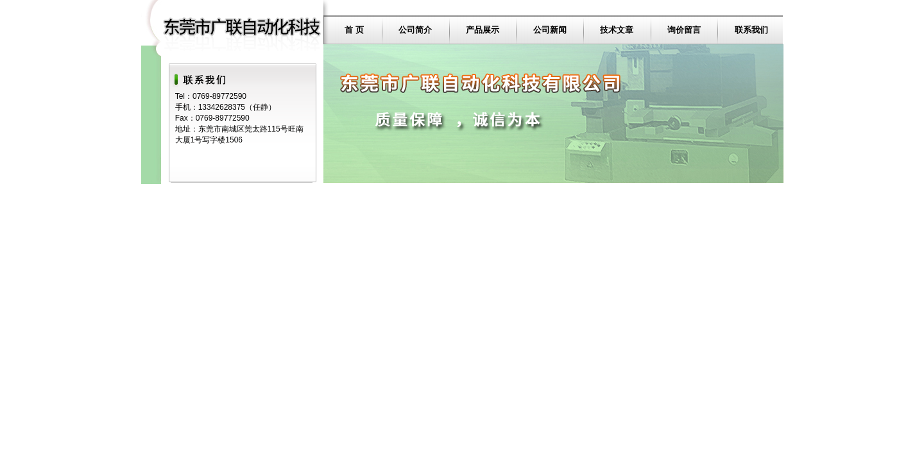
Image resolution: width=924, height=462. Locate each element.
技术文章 (616, 30)
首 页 (354, 30)
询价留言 (684, 30)
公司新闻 (550, 30)
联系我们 (751, 30)
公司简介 (415, 30)
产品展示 (482, 30)
